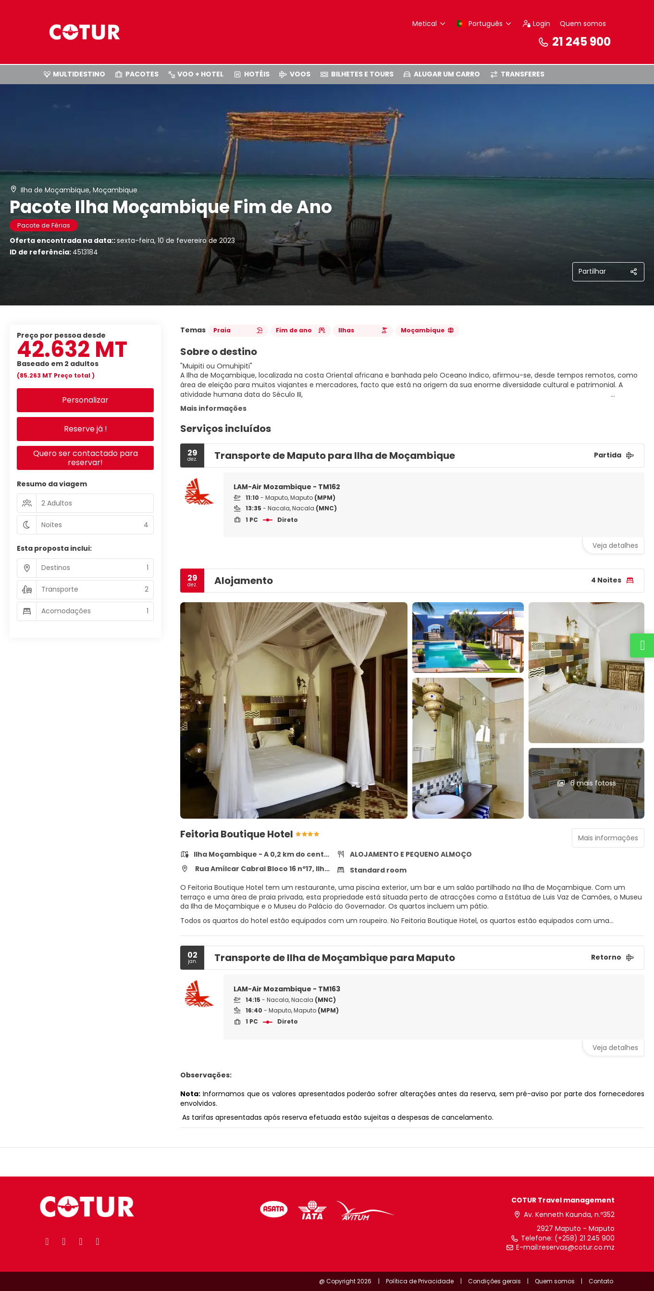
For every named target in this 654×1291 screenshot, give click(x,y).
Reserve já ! (85, 428)
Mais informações (213, 408)
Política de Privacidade (420, 1281)
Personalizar (85, 399)
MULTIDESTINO (74, 74)
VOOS (295, 74)
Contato (601, 1281)
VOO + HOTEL (195, 74)
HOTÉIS (251, 74)
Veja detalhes (615, 545)
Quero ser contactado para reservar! (85, 458)
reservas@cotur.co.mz (577, 1247)
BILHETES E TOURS (357, 74)
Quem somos (583, 23)
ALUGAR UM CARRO (442, 74)
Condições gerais (494, 1281)
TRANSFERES (517, 74)
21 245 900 (574, 42)
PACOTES (137, 74)
